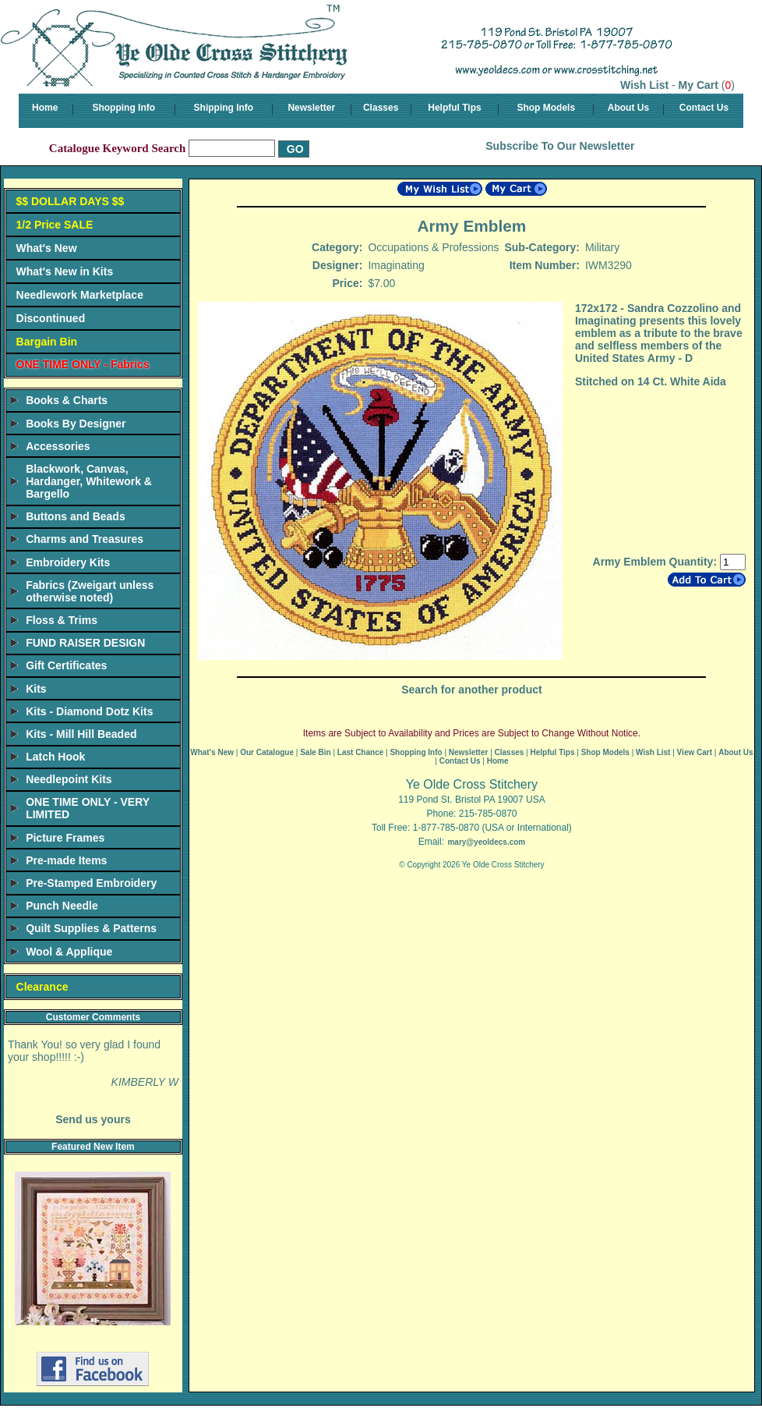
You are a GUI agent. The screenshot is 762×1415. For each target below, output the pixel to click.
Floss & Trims (61, 620)
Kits (36, 689)
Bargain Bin (47, 341)
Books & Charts (67, 400)
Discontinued (51, 318)
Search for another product (471, 689)
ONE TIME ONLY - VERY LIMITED (88, 808)
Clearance (42, 987)
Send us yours (92, 1119)
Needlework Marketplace (79, 295)
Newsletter (311, 107)
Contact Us (703, 107)
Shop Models (546, 107)
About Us (628, 107)
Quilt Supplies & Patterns (91, 928)
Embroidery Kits (68, 562)
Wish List (644, 85)
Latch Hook (55, 756)
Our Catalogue (267, 752)
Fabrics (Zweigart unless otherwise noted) (89, 591)
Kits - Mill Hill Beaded (81, 734)
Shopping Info (123, 107)
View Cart (694, 752)
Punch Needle (62, 905)
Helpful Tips (454, 107)
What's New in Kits (65, 271)
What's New (46, 248)
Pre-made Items (66, 860)
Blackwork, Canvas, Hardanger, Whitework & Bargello (89, 481)
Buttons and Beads (75, 516)
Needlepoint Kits (68, 779)
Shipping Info (224, 107)
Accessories (58, 446)
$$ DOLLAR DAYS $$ (70, 201)
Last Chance (360, 752)
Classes (380, 107)
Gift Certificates (66, 665)
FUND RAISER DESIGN (85, 643)
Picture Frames (65, 838)
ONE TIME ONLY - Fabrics (83, 364)
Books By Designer (75, 423)
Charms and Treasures (84, 539)
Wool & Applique (69, 951)
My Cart (698, 85)
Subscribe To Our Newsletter (559, 146)
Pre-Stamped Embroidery (91, 883)
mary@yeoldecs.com (486, 842)
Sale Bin (315, 752)
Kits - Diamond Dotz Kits (89, 711)
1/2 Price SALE (54, 224)
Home (45, 107)
